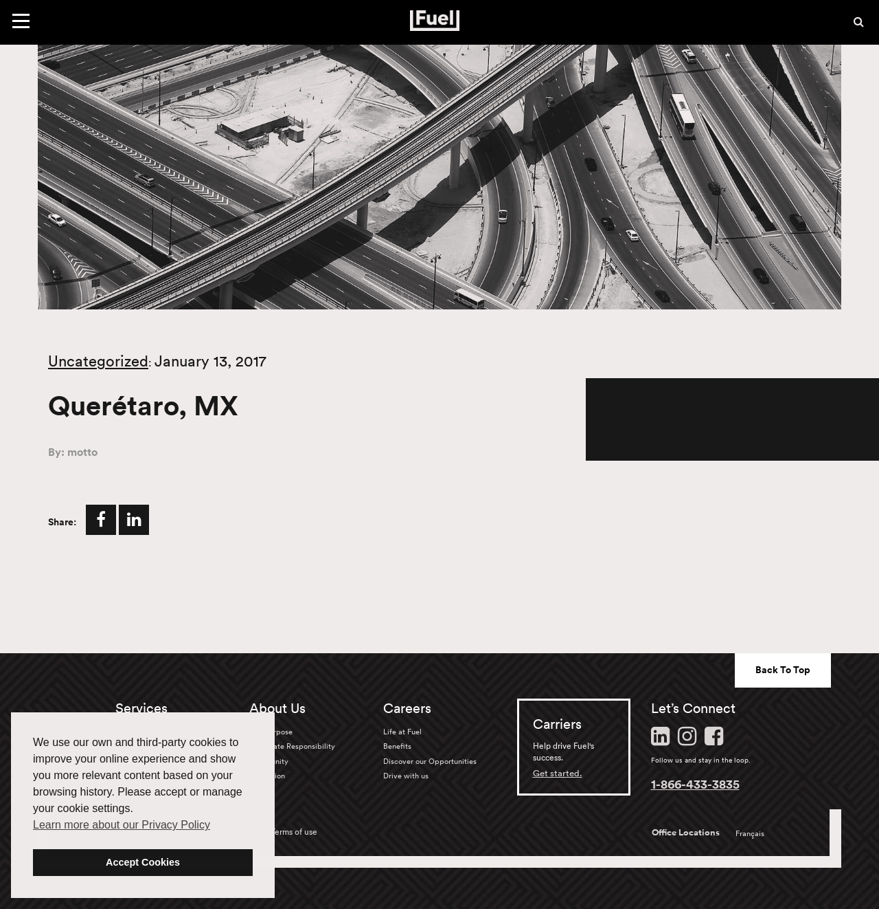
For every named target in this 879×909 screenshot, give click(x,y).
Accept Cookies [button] (143, 862)
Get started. (557, 773)
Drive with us (406, 775)
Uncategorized (98, 361)
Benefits (397, 746)
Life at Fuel (402, 731)
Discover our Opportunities (430, 761)
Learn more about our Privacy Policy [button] (121, 825)
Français (749, 833)
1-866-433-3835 (695, 784)
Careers (407, 708)
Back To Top (782, 670)
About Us (277, 708)
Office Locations (686, 832)
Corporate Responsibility (292, 746)
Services (141, 708)
